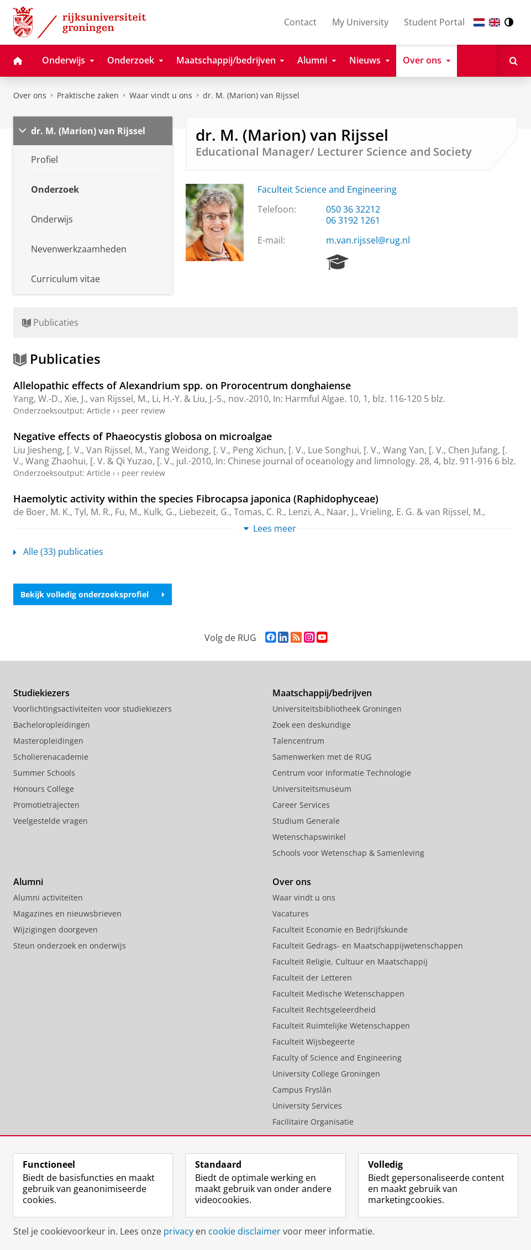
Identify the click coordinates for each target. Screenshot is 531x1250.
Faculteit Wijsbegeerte (313, 1041)
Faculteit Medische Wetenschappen (338, 993)
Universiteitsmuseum (311, 788)
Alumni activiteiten (48, 897)
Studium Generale (306, 820)
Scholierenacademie (50, 756)
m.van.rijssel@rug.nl (368, 240)
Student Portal (434, 22)
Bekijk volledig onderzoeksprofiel (92, 594)
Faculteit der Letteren (312, 977)
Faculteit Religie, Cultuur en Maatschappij (350, 961)
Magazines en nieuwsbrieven (67, 913)
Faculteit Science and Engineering (327, 189)
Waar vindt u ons (160, 95)
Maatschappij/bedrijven (322, 692)
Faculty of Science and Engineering (337, 1057)
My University (360, 22)
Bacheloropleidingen (51, 724)
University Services (307, 1105)
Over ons (29, 95)
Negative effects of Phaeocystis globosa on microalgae (142, 436)
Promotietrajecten (46, 804)
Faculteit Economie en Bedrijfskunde (340, 929)
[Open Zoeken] (513, 61)
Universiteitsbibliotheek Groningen (337, 708)
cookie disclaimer (244, 1231)
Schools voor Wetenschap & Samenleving (348, 853)
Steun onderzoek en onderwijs (69, 945)
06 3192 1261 (353, 220)
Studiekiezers (41, 692)
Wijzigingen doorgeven (55, 929)
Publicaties (50, 322)
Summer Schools (44, 772)
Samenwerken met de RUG (321, 756)
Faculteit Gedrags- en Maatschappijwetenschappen (367, 945)
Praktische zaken (88, 95)
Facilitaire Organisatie (313, 1121)
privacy (178, 1231)
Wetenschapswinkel (309, 836)
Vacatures (290, 913)
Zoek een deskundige (311, 724)
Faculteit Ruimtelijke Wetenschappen (341, 1025)
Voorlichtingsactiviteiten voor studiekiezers (92, 708)
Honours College (43, 788)
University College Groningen (326, 1073)
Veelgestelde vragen (50, 820)
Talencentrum (298, 740)
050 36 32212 (353, 209)
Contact (300, 22)
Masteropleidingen (48, 740)
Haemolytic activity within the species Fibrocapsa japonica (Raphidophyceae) (195, 498)
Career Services (301, 804)
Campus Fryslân (302, 1089)
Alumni (28, 881)
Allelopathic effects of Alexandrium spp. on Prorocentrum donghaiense (182, 385)
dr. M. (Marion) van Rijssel (251, 95)
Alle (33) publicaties (58, 551)
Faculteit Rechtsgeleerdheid (324, 1009)
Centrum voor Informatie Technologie (341, 772)
